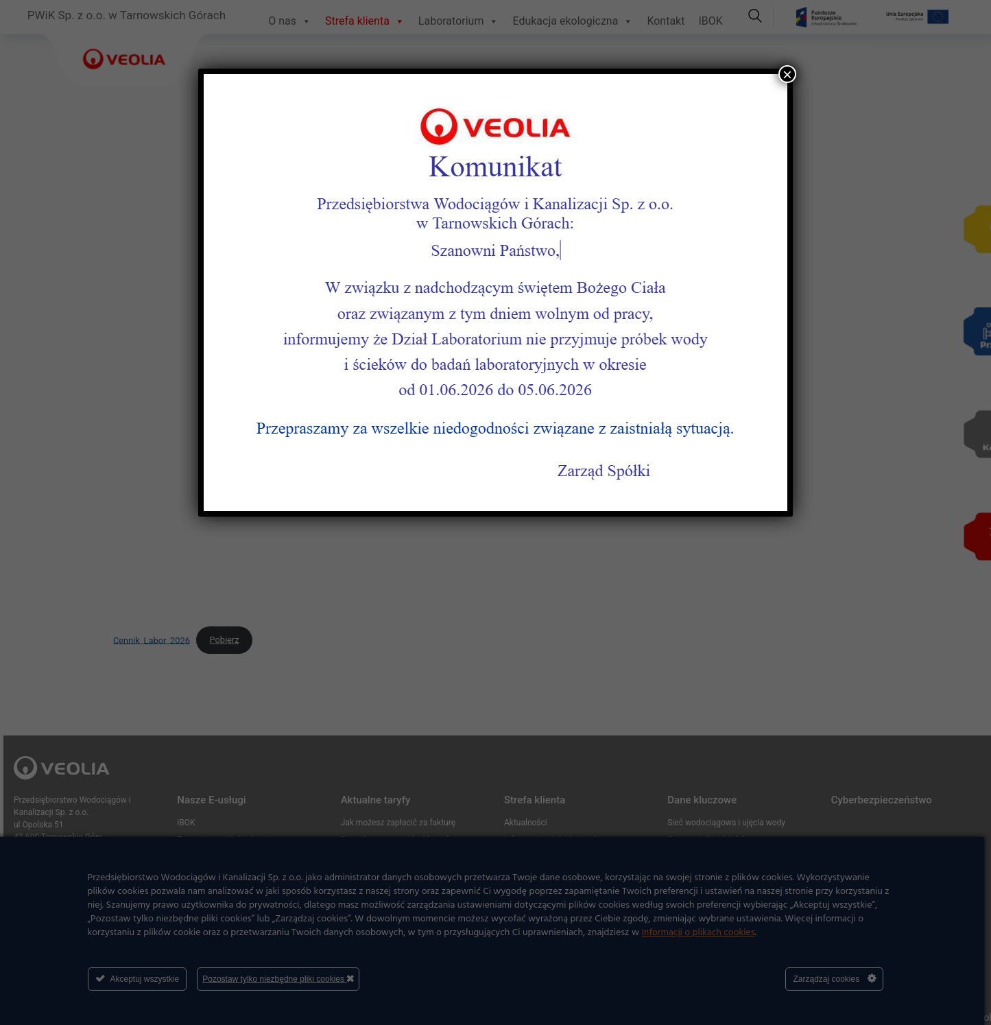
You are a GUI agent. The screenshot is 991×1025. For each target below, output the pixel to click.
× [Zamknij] (787, 74)
